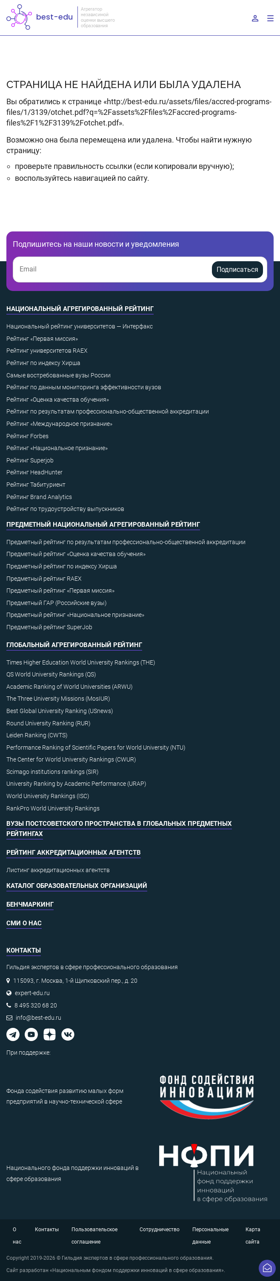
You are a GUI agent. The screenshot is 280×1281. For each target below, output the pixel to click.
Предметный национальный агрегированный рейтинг (103, 524)
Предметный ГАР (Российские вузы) (56, 602)
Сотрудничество (160, 1229)
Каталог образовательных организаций (76, 886)
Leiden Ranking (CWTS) (37, 735)
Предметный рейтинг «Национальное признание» (75, 614)
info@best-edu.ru (38, 1017)
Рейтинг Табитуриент (36, 484)
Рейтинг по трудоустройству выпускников (65, 508)
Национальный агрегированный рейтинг (80, 309)
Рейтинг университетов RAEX (47, 350)
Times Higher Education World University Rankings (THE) (80, 662)
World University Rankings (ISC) (47, 796)
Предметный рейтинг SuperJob (49, 627)
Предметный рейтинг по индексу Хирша (61, 566)
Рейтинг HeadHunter (34, 472)
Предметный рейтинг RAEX (44, 578)
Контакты (47, 1229)
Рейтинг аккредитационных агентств (73, 852)
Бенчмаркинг (30, 904)
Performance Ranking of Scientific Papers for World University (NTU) (96, 747)
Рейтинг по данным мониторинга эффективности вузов (83, 387)
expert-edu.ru (32, 993)
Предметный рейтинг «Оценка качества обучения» (76, 554)
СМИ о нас (24, 923)
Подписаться (237, 269)
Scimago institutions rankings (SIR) (52, 771)
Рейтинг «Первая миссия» (42, 338)
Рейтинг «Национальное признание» (57, 448)
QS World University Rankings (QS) (51, 674)
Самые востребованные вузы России (58, 375)
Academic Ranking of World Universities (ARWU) (69, 686)
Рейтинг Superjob (30, 460)
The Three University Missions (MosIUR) (58, 698)
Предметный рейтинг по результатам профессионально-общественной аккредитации (126, 542)
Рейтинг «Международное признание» (59, 423)
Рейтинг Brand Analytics (39, 497)
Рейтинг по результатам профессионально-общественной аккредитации (107, 411)
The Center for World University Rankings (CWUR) (71, 759)
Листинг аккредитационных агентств (58, 870)
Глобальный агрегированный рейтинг (74, 645)
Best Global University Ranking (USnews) (59, 711)
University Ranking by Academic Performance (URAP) (76, 783)
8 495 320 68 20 (35, 1005)
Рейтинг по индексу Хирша (43, 362)
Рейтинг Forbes (27, 436)
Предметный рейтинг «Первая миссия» (60, 590)
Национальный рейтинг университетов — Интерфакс (79, 326)
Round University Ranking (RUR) (48, 723)
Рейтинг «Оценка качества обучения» (57, 399)
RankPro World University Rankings (53, 808)
